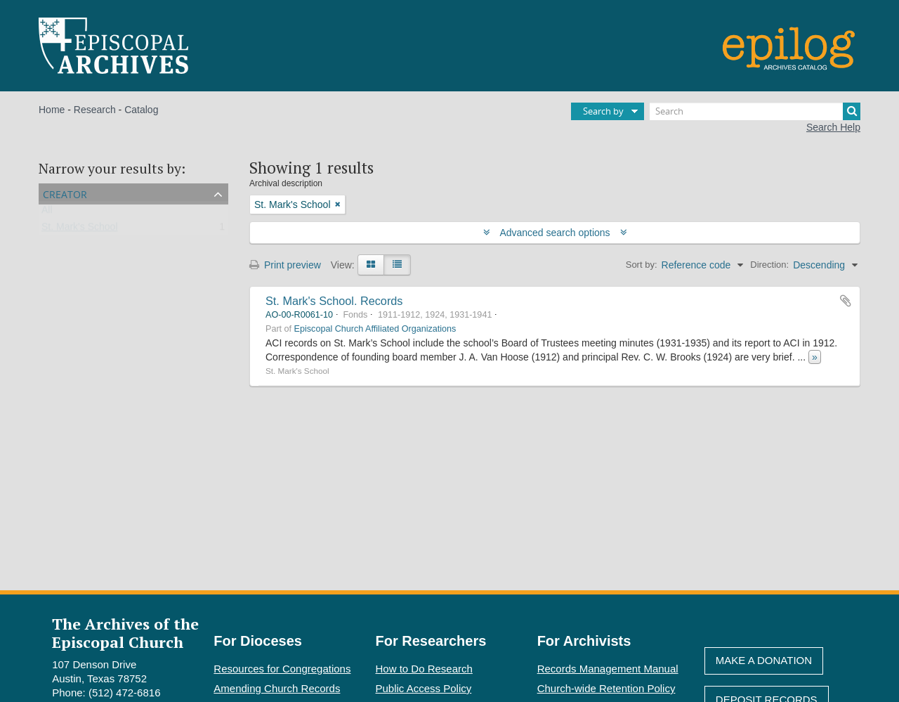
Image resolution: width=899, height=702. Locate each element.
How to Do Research (424, 669)
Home (52, 109)
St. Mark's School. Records (333, 300)
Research (95, 109)
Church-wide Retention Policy (606, 688)
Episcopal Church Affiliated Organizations (375, 329)
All (47, 213)
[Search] (755, 111)
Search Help (833, 127)
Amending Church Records (277, 688)
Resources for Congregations (282, 669)
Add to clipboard (846, 301)
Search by (603, 111)
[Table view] (397, 264)
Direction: (769, 264)
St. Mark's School (79, 229)
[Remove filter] (338, 204)
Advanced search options (555, 232)
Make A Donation (764, 660)
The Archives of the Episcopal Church (125, 632)
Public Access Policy (424, 688)
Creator (65, 192)
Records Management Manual (607, 669)
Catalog (141, 109)
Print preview (285, 265)
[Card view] (370, 264)
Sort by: (641, 264)
